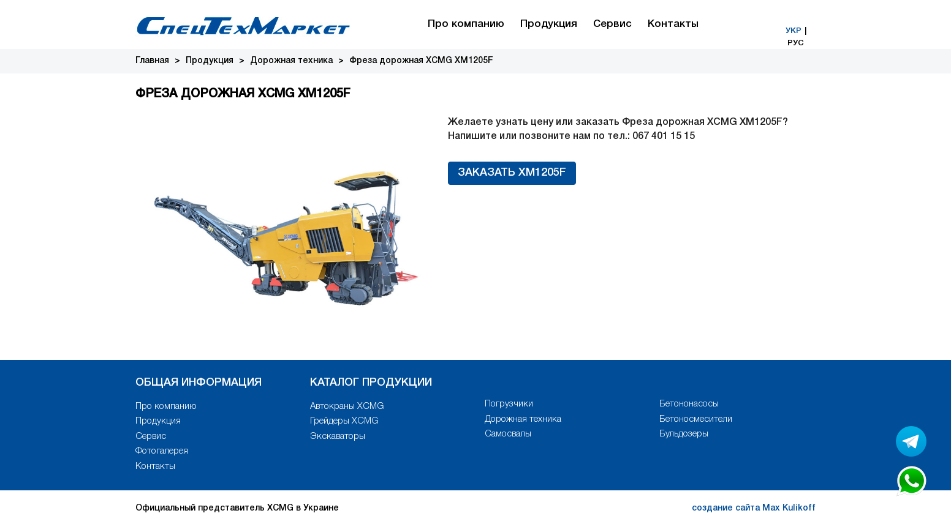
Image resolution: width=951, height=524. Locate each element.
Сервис (612, 24)
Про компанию (466, 24)
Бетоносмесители (695, 419)
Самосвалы (508, 434)
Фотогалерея (161, 451)
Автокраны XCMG (347, 406)
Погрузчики (509, 404)
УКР (793, 31)
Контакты (673, 24)
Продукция (548, 24)
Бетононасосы (689, 404)
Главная (152, 61)
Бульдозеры (683, 434)
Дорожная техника (291, 61)
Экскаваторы (337, 436)
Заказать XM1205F (512, 173)
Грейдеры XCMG (344, 421)
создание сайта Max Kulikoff (754, 508)
